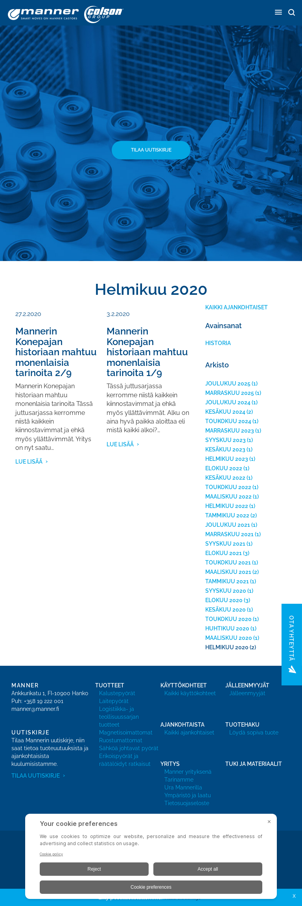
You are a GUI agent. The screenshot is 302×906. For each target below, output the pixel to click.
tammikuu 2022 (227, 515)
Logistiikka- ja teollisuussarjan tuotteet (119, 717)
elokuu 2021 (223, 553)
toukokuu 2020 (228, 619)
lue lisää (28, 461)
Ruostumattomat (120, 740)
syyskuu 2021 (225, 544)
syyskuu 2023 (225, 440)
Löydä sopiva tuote (253, 732)
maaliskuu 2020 (228, 638)
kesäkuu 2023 (225, 449)
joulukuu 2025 (227, 383)
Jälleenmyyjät (247, 693)
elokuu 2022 (223, 468)
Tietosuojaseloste (186, 803)
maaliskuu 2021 (228, 572)
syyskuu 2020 (225, 591)
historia (218, 343)
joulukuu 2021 (227, 525)
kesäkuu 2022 (225, 478)
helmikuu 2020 (227, 647)
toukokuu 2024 (228, 421)
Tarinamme (178, 779)
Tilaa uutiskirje (151, 150)
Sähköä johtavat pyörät (128, 748)
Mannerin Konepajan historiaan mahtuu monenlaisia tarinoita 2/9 (56, 351)
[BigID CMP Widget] (151, 858)
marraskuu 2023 (229, 430)
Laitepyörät (114, 701)
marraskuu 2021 (229, 534)
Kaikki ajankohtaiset (236, 307)
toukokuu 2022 (228, 487)
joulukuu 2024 (227, 402)
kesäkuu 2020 (225, 609)
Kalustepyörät (117, 693)
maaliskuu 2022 (228, 496)
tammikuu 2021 (227, 581)
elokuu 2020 (224, 600)
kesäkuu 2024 (225, 412)
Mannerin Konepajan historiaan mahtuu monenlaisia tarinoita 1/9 (147, 351)
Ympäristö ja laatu (187, 795)
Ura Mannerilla (183, 787)
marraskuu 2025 (229, 393)
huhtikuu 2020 (227, 628)
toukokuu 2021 (228, 562)
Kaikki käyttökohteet (190, 693)
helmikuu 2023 (226, 459)
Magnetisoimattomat (126, 732)
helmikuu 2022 (226, 506)
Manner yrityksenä (188, 772)
